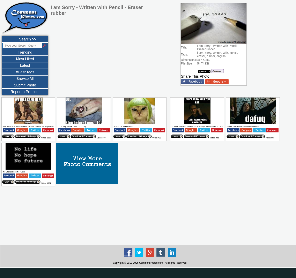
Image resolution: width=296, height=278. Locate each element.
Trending (25, 52)
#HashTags (25, 72)
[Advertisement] (150, 216)
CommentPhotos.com (151, 262)
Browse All (25, 79)
